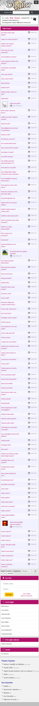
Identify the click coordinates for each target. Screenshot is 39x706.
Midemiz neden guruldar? (8, 419)
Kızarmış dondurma (7, 274)
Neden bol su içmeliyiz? (8, 506)
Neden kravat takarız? (7, 551)
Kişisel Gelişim (5, 626)
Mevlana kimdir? (6, 399)
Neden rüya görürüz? (7, 556)
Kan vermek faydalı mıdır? (8, 143)
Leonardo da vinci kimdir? (8, 359)
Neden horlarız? (6, 540)
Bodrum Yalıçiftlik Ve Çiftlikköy (14, 664)
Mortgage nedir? (6, 445)
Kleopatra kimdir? (6, 278)
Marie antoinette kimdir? (8, 375)
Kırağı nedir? (5, 240)
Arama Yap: (8, 12)
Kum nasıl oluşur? (6, 313)
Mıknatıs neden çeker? (7, 423)
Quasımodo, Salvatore (11, 689)
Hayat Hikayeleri (6, 618)
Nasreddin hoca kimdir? (8, 484)
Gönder (9, 594)
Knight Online (5, 283)
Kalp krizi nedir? (6, 124)
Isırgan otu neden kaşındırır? (9, 39)
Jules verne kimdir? (6, 74)
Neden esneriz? (5, 511)
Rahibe (6, 686)
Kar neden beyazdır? (7, 156)
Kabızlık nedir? (5, 87)
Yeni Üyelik (26, 594)
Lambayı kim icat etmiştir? (9, 342)
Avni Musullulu (8, 696)
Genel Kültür (5, 610)
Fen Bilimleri (5, 654)
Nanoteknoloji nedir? (7, 480)
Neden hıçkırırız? (6, 536)
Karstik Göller (8, 668)
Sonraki (10, 573)
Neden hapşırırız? (6, 531)
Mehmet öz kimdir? (7, 388)
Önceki (24, 571)
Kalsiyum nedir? (6, 135)
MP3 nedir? (4, 449)
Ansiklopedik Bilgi (6, 634)
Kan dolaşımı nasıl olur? (8, 139)
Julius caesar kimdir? (7, 79)
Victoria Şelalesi (9, 678)
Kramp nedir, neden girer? (8, 309)
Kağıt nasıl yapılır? (15, 103)
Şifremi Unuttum (26, 596)
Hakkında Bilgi (5, 614)
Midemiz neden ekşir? (7, 414)
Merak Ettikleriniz (6, 630)
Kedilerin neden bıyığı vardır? (9, 216)
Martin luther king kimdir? (9, 379)
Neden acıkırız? (5, 493)
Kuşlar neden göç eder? (8, 333)
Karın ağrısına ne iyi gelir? (8, 167)
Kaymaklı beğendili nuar (8, 198)
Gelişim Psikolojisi (6, 644)
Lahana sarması (5, 337)
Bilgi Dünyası (5, 606)
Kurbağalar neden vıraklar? (9, 318)
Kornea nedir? (5, 298)
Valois (6, 674)
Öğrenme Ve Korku (10, 699)
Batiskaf (6, 693)
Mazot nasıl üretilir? (7, 383)
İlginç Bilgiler (5, 622)
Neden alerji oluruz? (7, 502)
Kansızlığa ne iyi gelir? (7, 152)
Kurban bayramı (6, 322)
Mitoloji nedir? (5, 440)
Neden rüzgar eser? (7, 560)
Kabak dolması (5, 83)
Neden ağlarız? (5, 497)
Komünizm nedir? (6, 294)
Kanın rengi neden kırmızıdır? (9, 148)
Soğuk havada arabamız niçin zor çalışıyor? (18, 671)
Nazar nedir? (5, 489)
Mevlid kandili (5, 403)
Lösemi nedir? (5, 364)
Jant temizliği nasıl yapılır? (8, 57)
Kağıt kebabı (4, 98)
